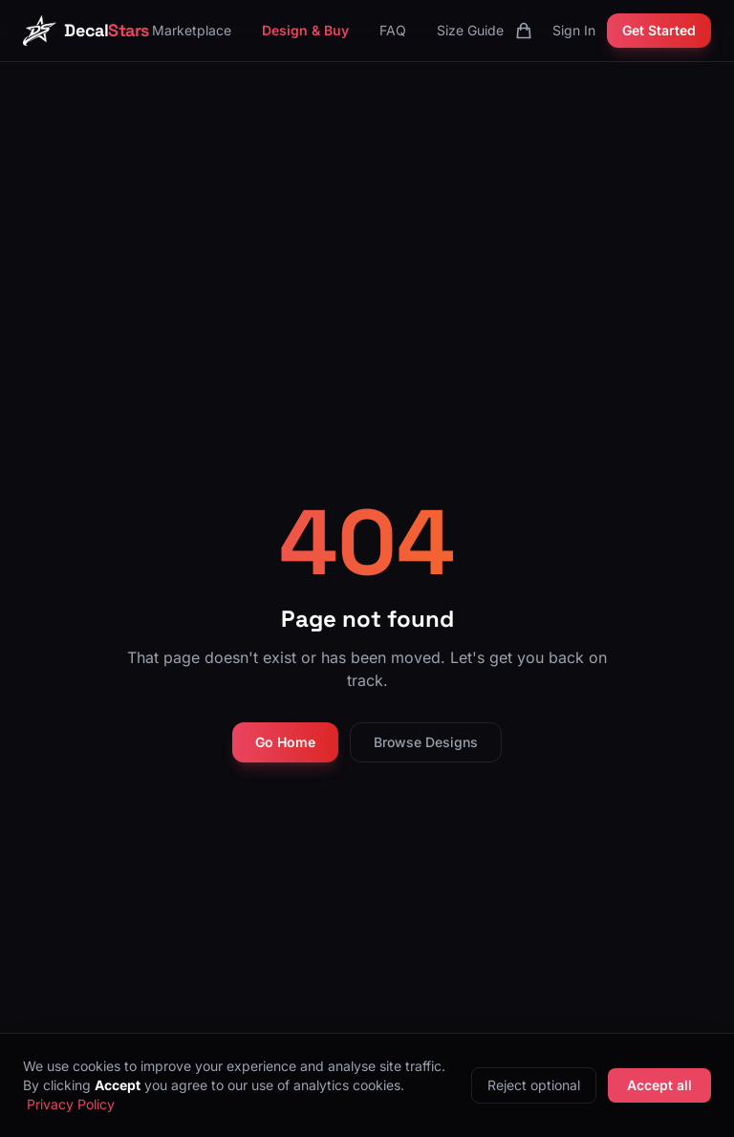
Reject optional (533, 1085)
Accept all (659, 1085)
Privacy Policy (71, 1104)
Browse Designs (426, 742)
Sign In (573, 30)
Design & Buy (305, 30)
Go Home (285, 742)
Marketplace (191, 30)
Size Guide (470, 30)
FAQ (392, 30)
